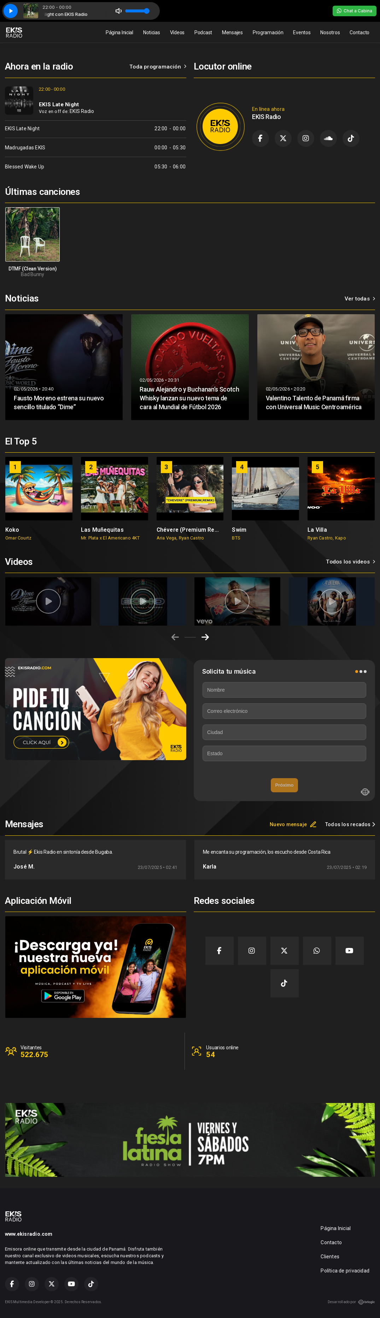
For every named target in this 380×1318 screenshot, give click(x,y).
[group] (38, 498)
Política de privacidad (345, 1271)
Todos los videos (350, 562)
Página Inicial (119, 32)
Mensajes (232, 32)
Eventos (301, 32)
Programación (268, 32)
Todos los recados (350, 824)
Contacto (359, 32)
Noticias (151, 32)
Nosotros (330, 32)
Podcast (203, 32)
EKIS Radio (82, 111)
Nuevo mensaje (293, 824)
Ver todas (360, 299)
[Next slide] (205, 637)
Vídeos (177, 32)
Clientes (330, 1256)
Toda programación (157, 67)
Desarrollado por (351, 1302)
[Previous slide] (175, 637)
